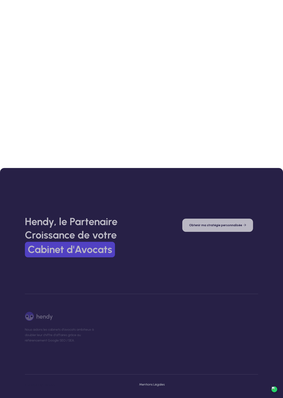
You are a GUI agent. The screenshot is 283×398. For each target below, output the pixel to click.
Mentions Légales (152, 384)
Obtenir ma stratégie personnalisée (217, 226)
